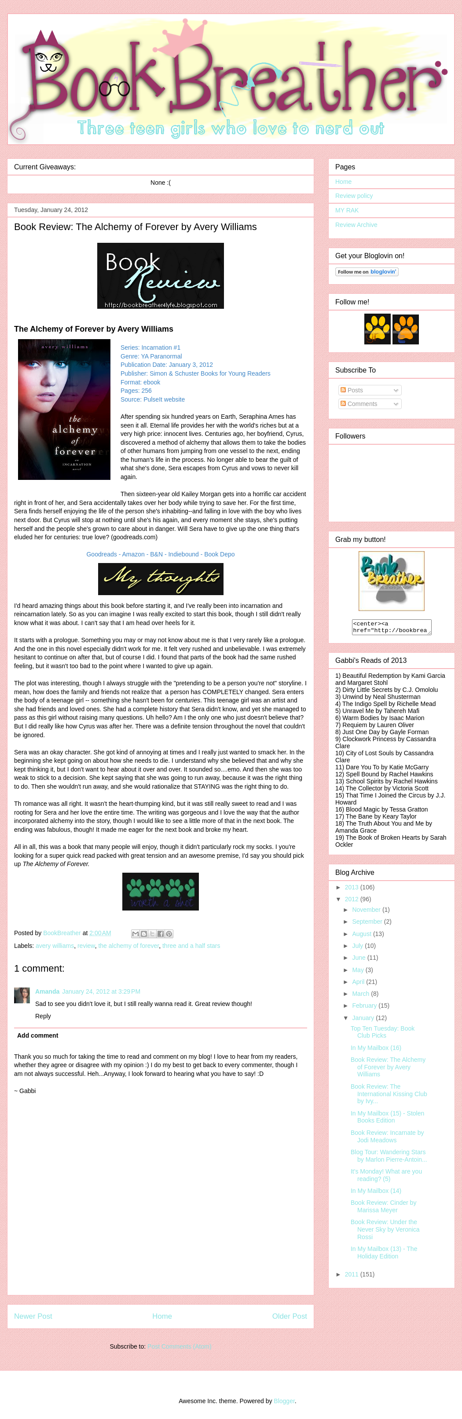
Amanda (47, 991)
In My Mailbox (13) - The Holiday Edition (384, 1255)
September (368, 924)
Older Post (289, 1316)
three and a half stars (191, 945)
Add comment (37, 1035)
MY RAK (347, 210)
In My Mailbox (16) (376, 1050)
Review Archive (356, 224)
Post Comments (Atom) (179, 1346)
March (361, 996)
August (362, 936)
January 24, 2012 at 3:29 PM (101, 991)
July (358, 948)
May (358, 972)
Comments (359, 403)
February (365, 1008)
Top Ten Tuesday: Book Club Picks (382, 1035)
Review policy (354, 195)
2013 (352, 889)
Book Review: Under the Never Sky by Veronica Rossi (385, 1232)
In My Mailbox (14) (376, 1193)
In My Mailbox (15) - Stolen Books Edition (387, 1119)
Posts (352, 390)
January (364, 1020)
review (86, 945)
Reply (43, 1016)
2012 (352, 901)
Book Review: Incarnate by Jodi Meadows (387, 1139)
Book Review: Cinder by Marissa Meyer (383, 1209)
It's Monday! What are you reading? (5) (386, 1177)
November (367, 912)
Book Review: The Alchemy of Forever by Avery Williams (388, 1070)
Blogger (284, 1400)
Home (162, 1316)
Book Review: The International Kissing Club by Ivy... (389, 1097)
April (359, 984)
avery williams (55, 945)
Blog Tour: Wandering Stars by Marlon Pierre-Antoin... (389, 1158)
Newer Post (33, 1316)
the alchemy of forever (128, 945)
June (359, 960)
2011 (352, 1276)
